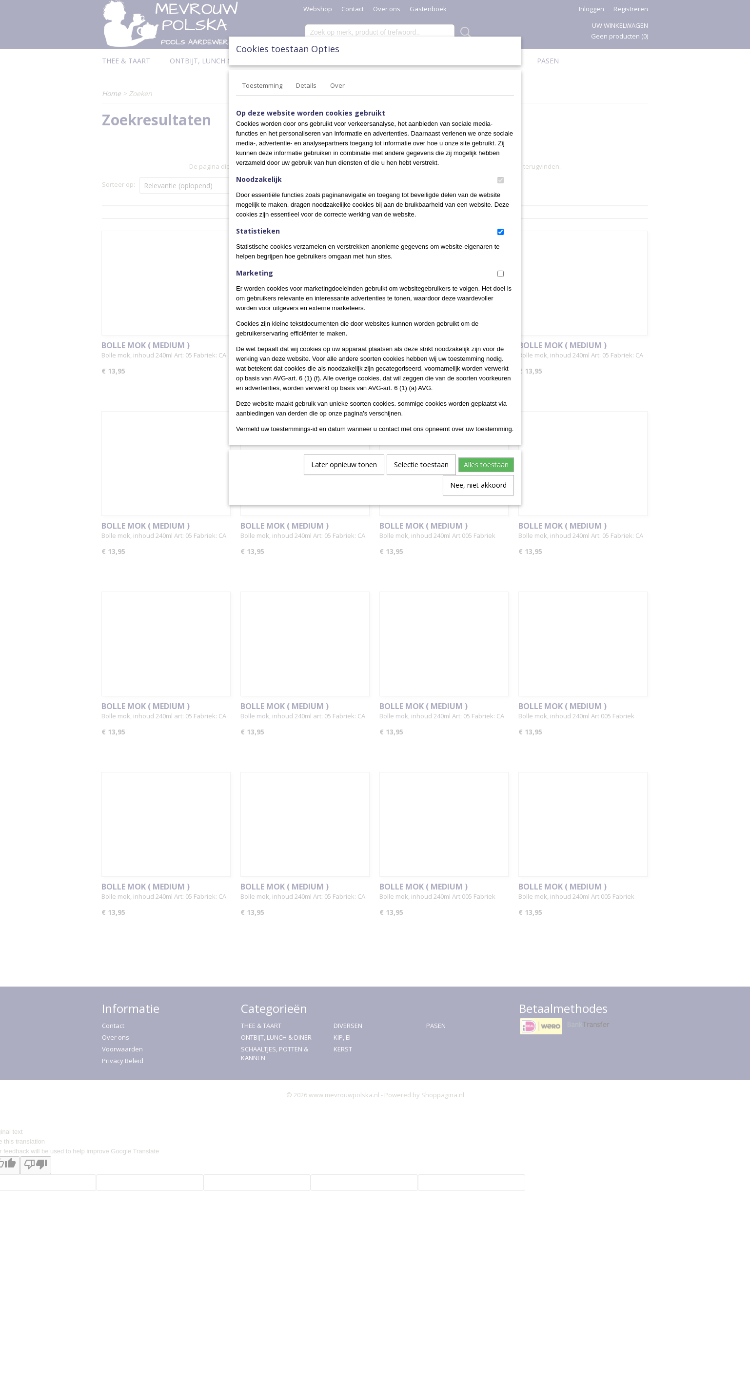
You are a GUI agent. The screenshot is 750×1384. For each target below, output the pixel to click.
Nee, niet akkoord (478, 485)
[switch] (500, 180)
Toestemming (262, 85)
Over (337, 85)
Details (306, 85)
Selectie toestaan (421, 464)
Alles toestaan (486, 464)
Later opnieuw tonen (344, 464)
